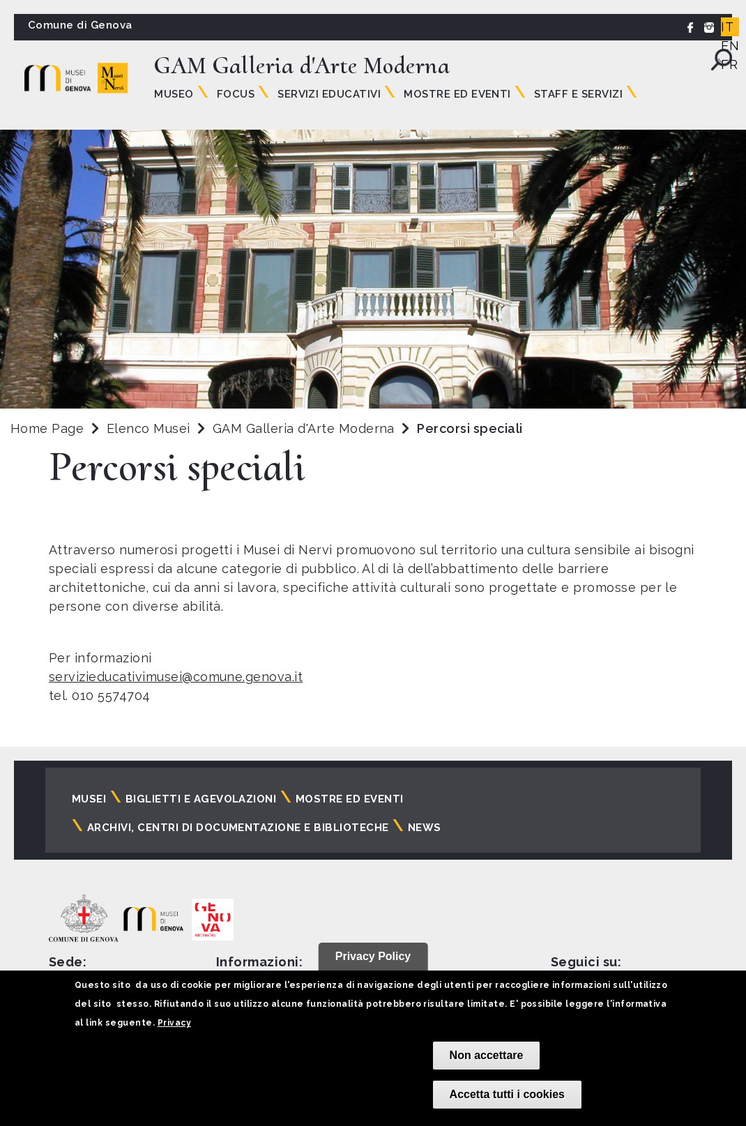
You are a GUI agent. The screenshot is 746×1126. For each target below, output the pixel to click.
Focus (235, 94)
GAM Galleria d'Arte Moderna (305, 428)
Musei (89, 799)
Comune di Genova (80, 25)
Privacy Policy (373, 956)
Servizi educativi (329, 94)
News (424, 827)
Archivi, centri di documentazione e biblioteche (238, 827)
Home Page (47, 428)
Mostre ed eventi (350, 799)
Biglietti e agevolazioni (201, 799)
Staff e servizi (578, 94)
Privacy (174, 1023)
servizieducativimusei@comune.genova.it (176, 676)
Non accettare (487, 1055)
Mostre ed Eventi (457, 94)
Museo (173, 94)
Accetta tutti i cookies (507, 1094)
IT (727, 27)
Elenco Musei (148, 428)
